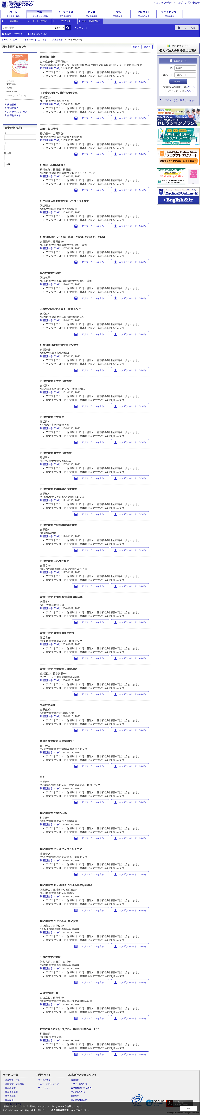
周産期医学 (57, 39)
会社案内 (75, 1080)
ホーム (5, 39)
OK (188, 1108)
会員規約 (75, 1095)
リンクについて (78, 1091)
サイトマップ (44, 1088)
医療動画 (9, 1100)
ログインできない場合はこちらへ (179, 100)
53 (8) (57, 68)
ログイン (178, 81)
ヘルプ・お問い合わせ (188, 2)
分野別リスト (14, 115)
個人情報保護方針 (79, 1100)
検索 (8, 164)
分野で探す (65, 21)
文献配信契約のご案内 (81, 1088)
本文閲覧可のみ (39, 34)
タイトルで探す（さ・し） (34, 39)
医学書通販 (10, 1095)
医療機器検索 (11, 1091)
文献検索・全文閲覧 (14, 1084)
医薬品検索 (10, 1088)
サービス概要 (44, 1080)
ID (171, 68)
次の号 (147, 47)
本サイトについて (79, 1084)
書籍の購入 (12, 108)
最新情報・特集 (12, 1080)
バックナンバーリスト (18, 112)
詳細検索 (14, 21)
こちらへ (190, 87)
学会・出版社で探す (91, 21)
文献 (15, 39)
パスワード (167, 75)
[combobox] (27, 27)
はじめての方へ (164, 2)
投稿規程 (11, 104)
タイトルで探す (40, 21)
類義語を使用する (14, 34)
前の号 (136, 47)
